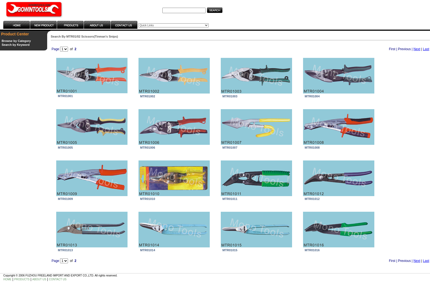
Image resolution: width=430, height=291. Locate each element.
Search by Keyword (16, 44)
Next (417, 49)
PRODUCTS (22, 279)
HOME (7, 279)
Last (426, 49)
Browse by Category (16, 41)
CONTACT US (57, 279)
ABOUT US (39, 279)
